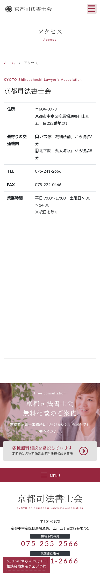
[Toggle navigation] (92, 9)
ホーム (9, 63)
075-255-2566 (50, 543)
